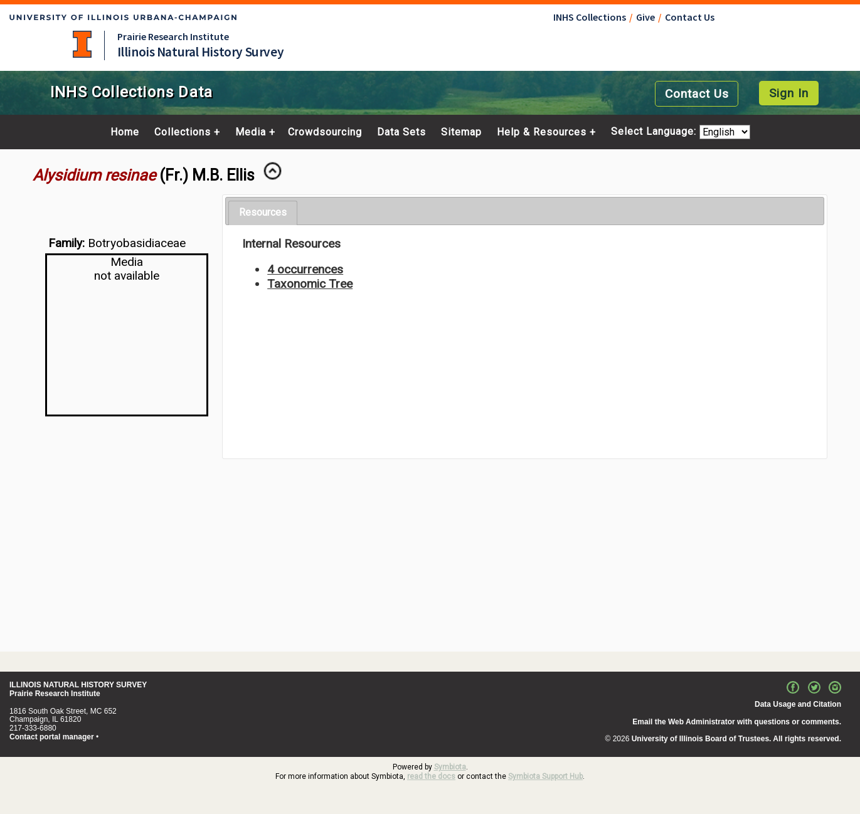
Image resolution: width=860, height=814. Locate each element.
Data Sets (401, 132)
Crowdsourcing (325, 132)
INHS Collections (589, 17)
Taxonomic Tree (310, 284)
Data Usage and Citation (798, 704)
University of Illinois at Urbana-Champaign (82, 44)
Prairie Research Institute (173, 36)
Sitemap (461, 132)
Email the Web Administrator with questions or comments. (736, 721)
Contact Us (689, 17)
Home (124, 132)
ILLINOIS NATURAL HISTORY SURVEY (78, 684)
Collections (182, 132)
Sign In (789, 93)
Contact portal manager (51, 736)
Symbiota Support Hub (545, 776)
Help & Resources (542, 132)
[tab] (262, 213)
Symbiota (450, 767)
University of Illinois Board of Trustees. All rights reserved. (736, 738)
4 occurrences (305, 269)
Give (645, 17)
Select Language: (655, 132)
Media (250, 132)
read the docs (431, 776)
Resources (263, 212)
